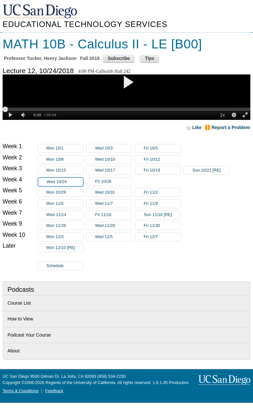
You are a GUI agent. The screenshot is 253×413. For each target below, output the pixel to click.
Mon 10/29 (64, 192)
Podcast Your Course (29, 335)
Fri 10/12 (162, 159)
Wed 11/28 (113, 226)
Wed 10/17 (113, 170)
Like (197, 127)
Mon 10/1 (64, 148)
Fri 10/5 (162, 148)
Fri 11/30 (162, 226)
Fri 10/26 (113, 182)
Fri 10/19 (162, 170)
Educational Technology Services (85, 24)
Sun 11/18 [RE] (162, 215)
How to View (20, 318)
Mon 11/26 (64, 226)
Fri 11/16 (113, 215)
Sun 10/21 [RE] (210, 170)
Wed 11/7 (113, 204)
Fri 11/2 (162, 192)
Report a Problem (230, 127)
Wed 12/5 (113, 237)
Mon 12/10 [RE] (64, 248)
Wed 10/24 (65, 182)
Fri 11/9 (162, 204)
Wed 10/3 (113, 148)
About (14, 350)
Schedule (55, 265)
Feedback (54, 391)
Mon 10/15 (64, 170)
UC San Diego (40, 11)
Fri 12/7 (162, 237)
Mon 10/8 (64, 159)
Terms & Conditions (21, 391)
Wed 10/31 (113, 192)
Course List (19, 303)
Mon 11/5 (64, 204)
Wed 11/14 (64, 215)
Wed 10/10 (113, 159)
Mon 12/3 (64, 237)
